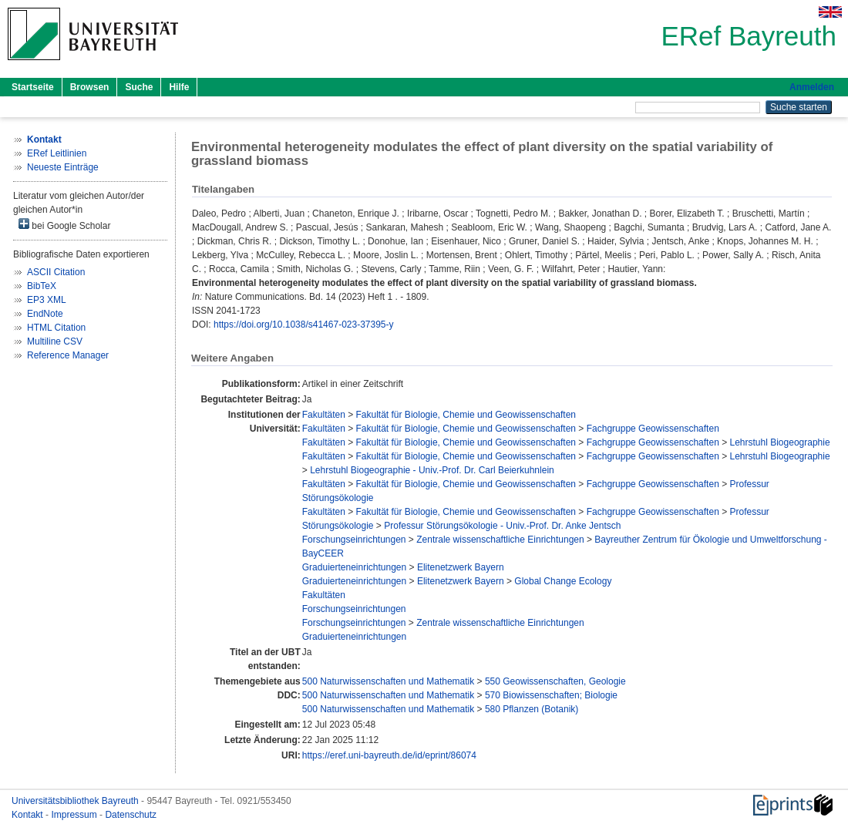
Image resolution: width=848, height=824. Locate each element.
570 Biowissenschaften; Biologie (551, 695)
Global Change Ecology (562, 581)
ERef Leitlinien (56, 153)
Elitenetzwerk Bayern (460, 567)
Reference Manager (68, 355)
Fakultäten (323, 414)
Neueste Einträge (63, 167)
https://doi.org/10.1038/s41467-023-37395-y (304, 324)
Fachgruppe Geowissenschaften (653, 428)
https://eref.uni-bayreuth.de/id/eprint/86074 (389, 755)
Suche (139, 87)
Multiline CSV (54, 341)
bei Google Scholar (64, 224)
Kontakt (28, 814)
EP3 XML (46, 299)
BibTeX (41, 286)
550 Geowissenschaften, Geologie (555, 681)
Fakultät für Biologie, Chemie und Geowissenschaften (466, 414)
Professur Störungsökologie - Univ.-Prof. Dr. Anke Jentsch (502, 525)
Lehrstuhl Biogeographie (780, 442)
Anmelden (811, 87)
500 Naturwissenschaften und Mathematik (388, 681)
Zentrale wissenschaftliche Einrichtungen (500, 539)
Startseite (33, 87)
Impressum (75, 814)
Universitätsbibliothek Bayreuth (76, 800)
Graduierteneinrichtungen (354, 567)
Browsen (89, 87)
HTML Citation (56, 327)
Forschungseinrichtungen (354, 539)
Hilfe (179, 87)
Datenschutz (130, 814)
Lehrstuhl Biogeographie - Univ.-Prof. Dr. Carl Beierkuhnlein (432, 470)
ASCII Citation (56, 272)
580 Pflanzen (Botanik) (531, 709)
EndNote (45, 313)
